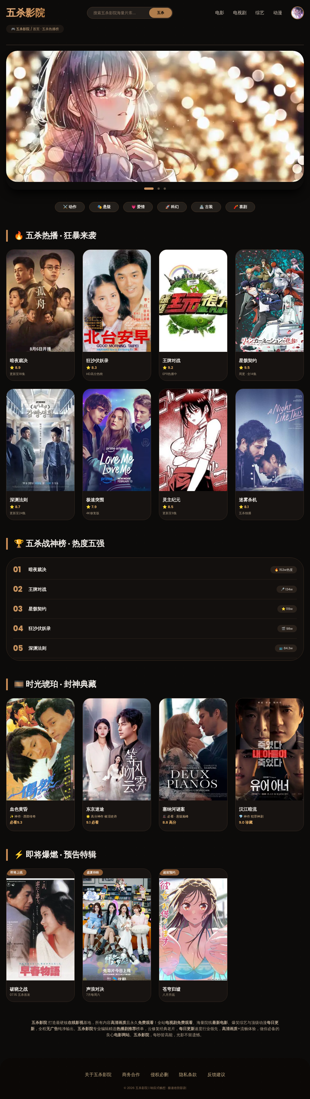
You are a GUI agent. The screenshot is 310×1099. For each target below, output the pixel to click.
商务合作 (131, 1074)
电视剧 (239, 12)
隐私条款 (188, 1074)
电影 (219, 12)
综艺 (259, 12)
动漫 (277, 12)
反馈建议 (216, 1074)
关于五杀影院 (98, 1074)
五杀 (160, 13)
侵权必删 (159, 1074)
